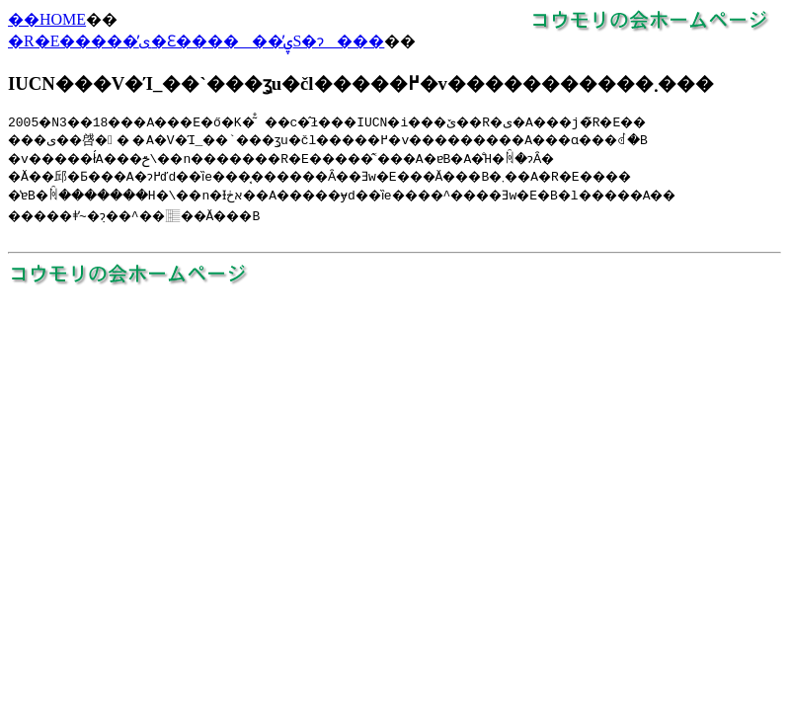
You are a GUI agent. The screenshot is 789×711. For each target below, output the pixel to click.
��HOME (47, 19)
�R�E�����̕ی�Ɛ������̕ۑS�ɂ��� (196, 41)
